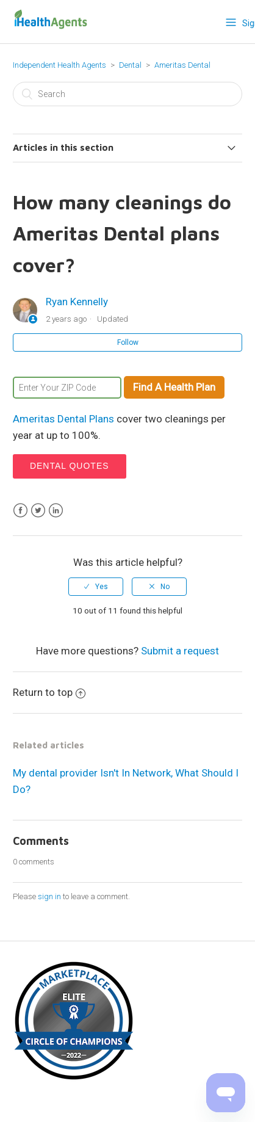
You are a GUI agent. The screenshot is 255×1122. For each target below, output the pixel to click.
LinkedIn (55, 510)
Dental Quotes (69, 466)
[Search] (127, 94)
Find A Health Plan (174, 387)
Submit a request (180, 651)
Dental (131, 65)
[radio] (95, 586)
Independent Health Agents (59, 65)
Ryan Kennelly (77, 301)
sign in (49, 896)
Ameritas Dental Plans (63, 419)
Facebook (20, 510)
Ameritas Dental (182, 65)
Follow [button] (127, 342)
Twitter (38, 510)
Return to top (49, 692)
